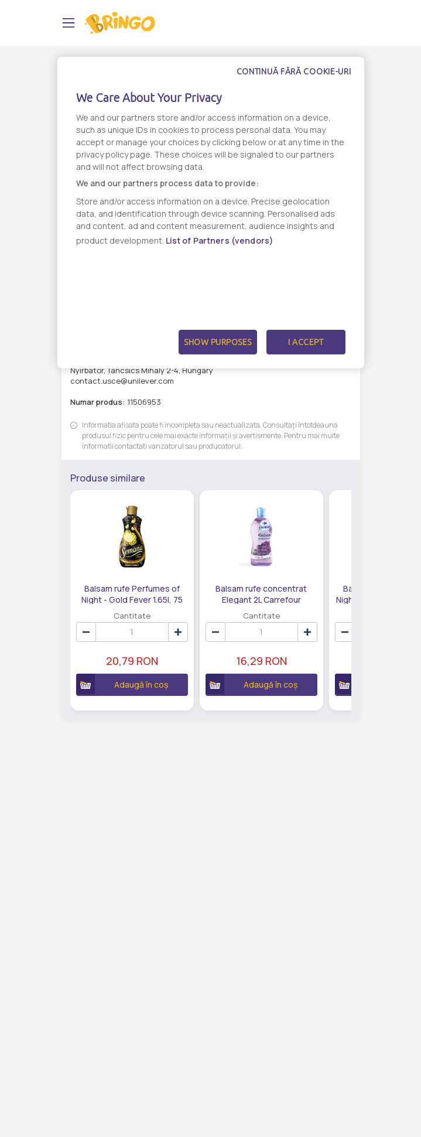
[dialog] (210, 212)
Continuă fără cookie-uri (294, 71)
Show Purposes (218, 342)
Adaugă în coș (122, 684)
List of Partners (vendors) (220, 240)
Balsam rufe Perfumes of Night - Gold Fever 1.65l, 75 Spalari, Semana (132, 593)
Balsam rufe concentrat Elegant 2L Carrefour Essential (261, 593)
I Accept (305, 342)
